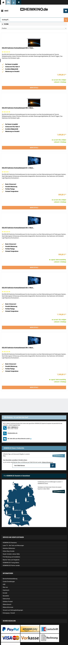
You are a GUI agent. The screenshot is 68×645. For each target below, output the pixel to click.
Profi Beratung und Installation (11, 557)
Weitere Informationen (47, 462)
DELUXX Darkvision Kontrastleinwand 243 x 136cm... (18, 228)
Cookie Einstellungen (9, 581)
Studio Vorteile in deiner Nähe (11, 554)
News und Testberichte (13, 2)
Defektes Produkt (8, 601)
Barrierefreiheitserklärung (10, 578)
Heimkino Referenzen (9, 548)
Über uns (5, 587)
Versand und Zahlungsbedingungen (13, 610)
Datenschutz (6, 598)
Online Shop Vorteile (8, 551)
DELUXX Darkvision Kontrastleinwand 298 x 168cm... (18, 108)
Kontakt (5, 593)
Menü (4, 10)
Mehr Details (34, 88)
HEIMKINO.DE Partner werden (11, 565)
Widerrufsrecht (7, 604)
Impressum (6, 590)
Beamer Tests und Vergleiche (11, 560)
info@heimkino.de (12, 433)
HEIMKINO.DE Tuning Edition (11, 562)
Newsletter (6, 596)
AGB (4, 584)
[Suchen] (66, 20)
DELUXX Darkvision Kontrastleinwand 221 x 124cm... (18, 168)
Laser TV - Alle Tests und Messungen (13, 545)
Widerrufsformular (8, 607)
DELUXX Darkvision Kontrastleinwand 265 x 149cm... (18, 288)
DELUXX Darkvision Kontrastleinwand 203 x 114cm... (18, 48)
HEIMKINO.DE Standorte (18, 2)
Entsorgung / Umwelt (9, 613)
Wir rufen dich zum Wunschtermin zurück (19, 438)
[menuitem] (4, 11)
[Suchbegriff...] (34, 20)
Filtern (5, 24)
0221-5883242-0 (13, 427)
